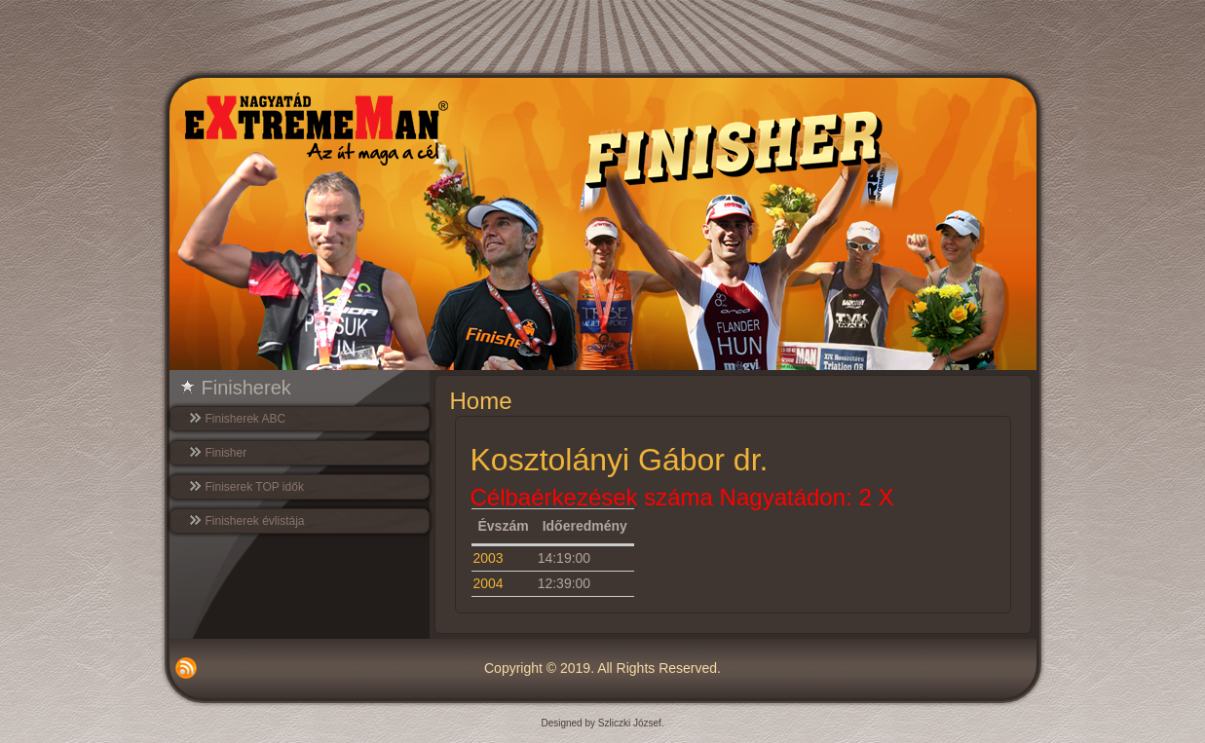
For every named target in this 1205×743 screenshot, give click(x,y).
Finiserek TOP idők (255, 487)
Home (481, 401)
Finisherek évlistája (255, 521)
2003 (488, 558)
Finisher (226, 453)
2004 (488, 583)
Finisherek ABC (246, 419)
